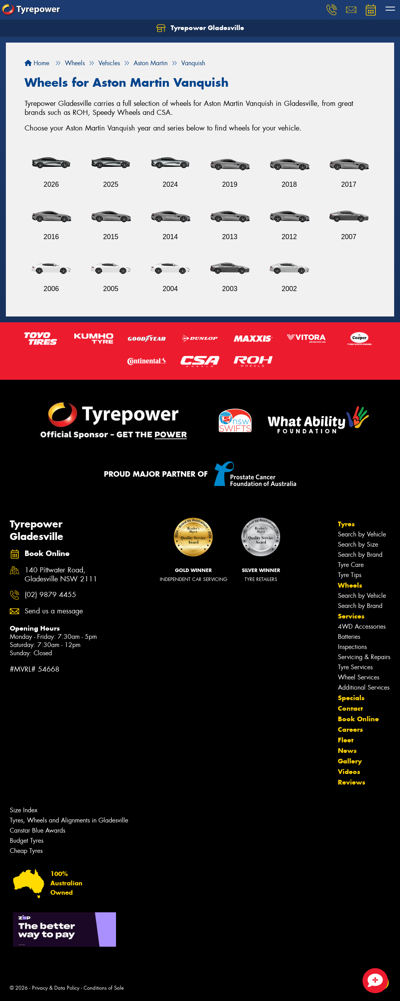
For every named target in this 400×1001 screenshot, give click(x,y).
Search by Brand (360, 555)
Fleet (346, 740)
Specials (351, 698)
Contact (350, 708)
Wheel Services (358, 677)
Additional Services (363, 687)
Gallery (350, 761)
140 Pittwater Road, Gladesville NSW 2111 (61, 575)
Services (351, 616)
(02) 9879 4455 (50, 594)
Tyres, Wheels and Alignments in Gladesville (69, 820)
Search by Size (358, 544)
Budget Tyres (26, 841)
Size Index (24, 810)
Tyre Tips (349, 575)
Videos (349, 771)
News (347, 750)
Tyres (346, 524)
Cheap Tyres (26, 851)
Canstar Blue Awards (37, 830)
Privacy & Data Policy (55, 988)
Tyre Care (351, 565)
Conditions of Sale (104, 988)
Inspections (352, 647)
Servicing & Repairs (364, 657)
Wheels (350, 585)
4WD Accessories (362, 626)
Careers (350, 729)
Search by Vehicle (362, 534)
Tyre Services (355, 667)
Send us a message (54, 611)
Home (37, 63)
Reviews (351, 782)
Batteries (349, 637)
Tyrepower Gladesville (200, 28)
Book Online (358, 719)
